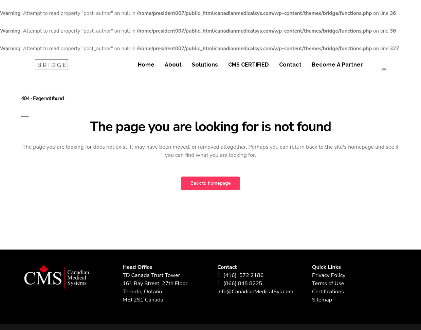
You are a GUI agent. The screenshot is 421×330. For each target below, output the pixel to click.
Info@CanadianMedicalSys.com (255, 291)
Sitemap (322, 300)
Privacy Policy (329, 275)
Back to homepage (210, 183)
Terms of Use (328, 283)
